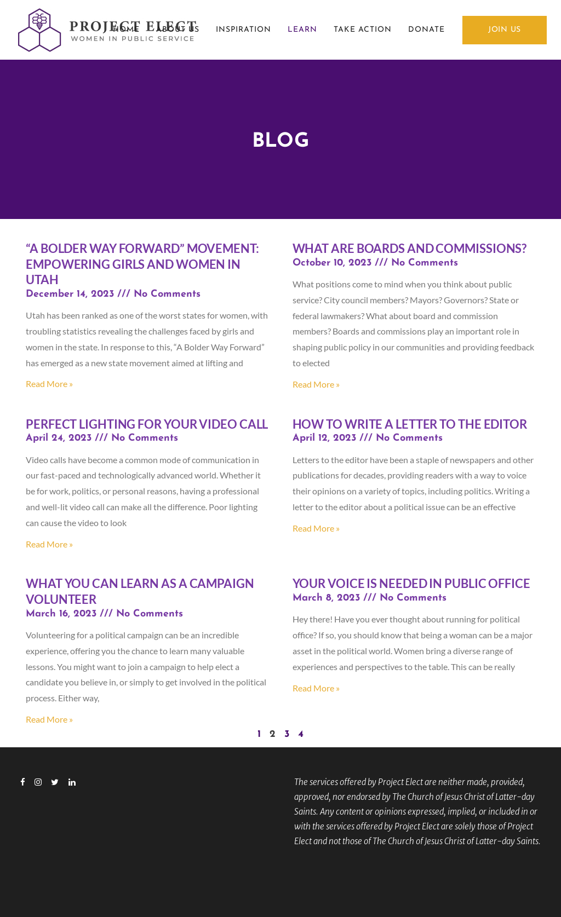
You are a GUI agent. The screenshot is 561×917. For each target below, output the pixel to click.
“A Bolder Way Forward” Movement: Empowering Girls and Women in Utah (142, 264)
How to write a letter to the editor (410, 424)
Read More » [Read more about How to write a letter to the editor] (316, 528)
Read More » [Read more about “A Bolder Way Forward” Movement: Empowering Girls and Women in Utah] (49, 383)
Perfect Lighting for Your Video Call (147, 424)
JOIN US (504, 30)
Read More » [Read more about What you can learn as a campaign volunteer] (49, 719)
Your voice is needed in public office (411, 583)
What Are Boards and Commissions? (410, 248)
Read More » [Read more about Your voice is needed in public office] (316, 688)
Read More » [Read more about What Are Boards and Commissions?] (316, 384)
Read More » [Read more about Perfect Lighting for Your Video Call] (49, 544)
